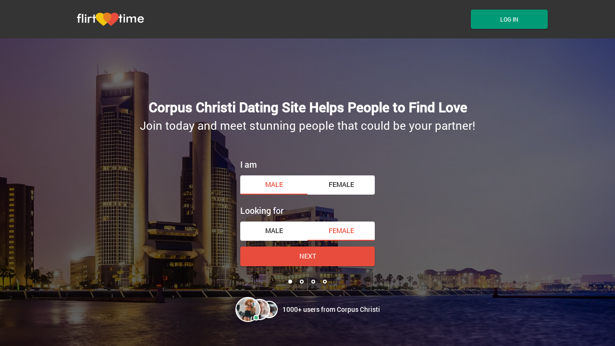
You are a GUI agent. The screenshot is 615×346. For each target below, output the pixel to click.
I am (248, 164)
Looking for (261, 210)
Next (307, 255)
